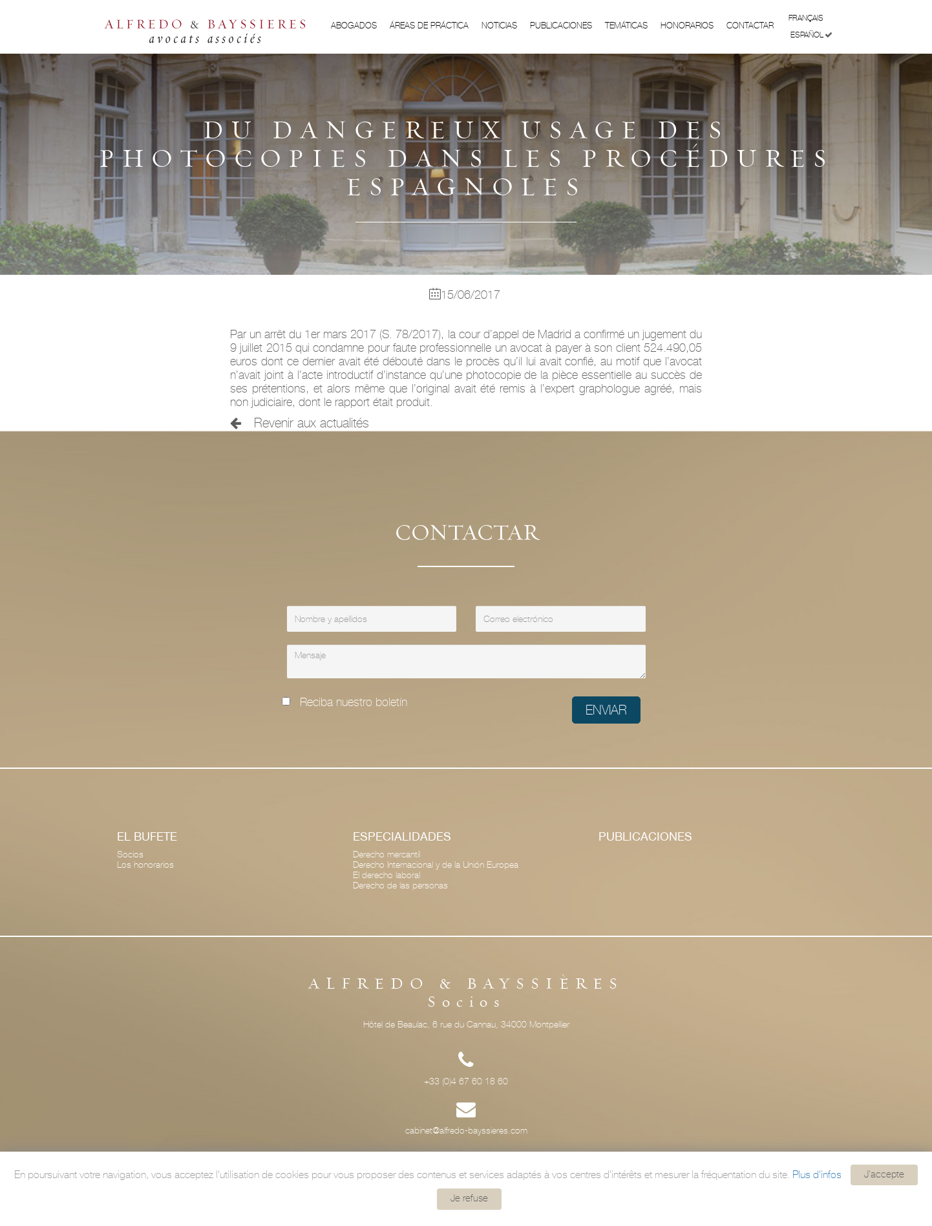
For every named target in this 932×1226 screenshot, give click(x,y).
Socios (130, 854)
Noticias (499, 25)
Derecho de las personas (400, 885)
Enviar (606, 710)
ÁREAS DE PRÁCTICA (429, 25)
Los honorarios (145, 864)
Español (811, 35)
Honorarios (687, 25)
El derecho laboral (386, 875)
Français (810, 17)
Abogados (354, 25)
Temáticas (626, 25)
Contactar (750, 25)
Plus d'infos (817, 1174)
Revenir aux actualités (299, 423)
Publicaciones (561, 25)
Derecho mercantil (386, 854)
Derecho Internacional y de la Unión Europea (435, 864)
